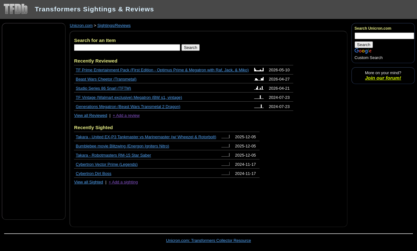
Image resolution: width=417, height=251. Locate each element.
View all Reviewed (90, 115)
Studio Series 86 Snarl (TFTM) (103, 88)
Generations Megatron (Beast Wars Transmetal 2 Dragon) (128, 106)
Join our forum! (383, 78)
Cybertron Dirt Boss (93, 173)
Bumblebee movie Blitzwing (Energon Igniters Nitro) (122, 146)
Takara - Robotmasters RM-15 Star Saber (113, 155)
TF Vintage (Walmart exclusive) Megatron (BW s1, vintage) (129, 97)
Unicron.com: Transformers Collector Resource (208, 240)
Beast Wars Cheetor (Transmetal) (106, 79)
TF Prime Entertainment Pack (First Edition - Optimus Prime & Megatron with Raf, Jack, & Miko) (162, 70)
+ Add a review (126, 115)
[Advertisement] (34, 121)
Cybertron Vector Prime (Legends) (107, 164)
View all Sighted (88, 182)
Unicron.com (81, 25)
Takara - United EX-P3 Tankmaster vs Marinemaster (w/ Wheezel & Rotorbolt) (146, 136)
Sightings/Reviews (114, 25)
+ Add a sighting (123, 182)
